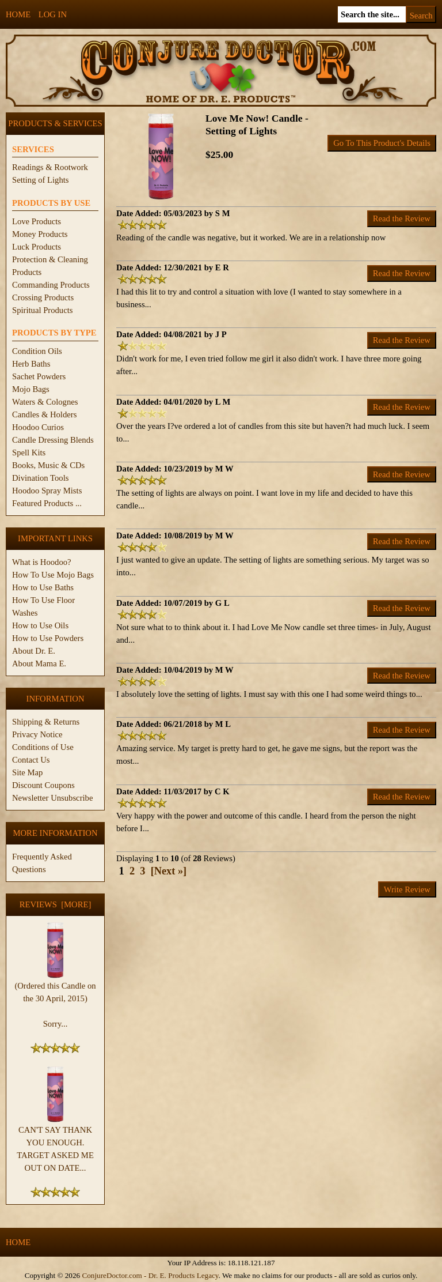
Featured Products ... (47, 503)
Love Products (36, 221)
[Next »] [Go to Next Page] (169, 871)
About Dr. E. (33, 650)
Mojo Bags (30, 389)
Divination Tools (40, 477)
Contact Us (31, 759)
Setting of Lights (40, 179)
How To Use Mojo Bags (53, 574)
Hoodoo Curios (38, 427)
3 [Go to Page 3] (142, 871)
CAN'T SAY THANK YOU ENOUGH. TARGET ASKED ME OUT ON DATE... (55, 1144)
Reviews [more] (56, 904)
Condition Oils (37, 351)
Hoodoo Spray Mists (47, 490)
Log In (53, 14)
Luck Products (36, 246)
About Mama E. (39, 663)
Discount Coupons (43, 785)
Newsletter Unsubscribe (52, 797)
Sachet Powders (39, 376)
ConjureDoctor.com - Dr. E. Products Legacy (150, 1275)
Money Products (39, 234)
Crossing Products (43, 297)
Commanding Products (51, 284)
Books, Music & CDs (48, 465)
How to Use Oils (40, 625)
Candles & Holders (44, 414)
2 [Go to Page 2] (132, 871)
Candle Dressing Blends (53, 439)
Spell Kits (28, 452)
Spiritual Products (42, 310)
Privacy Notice (37, 734)
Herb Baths (31, 363)
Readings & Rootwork (50, 167)
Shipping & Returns (45, 721)
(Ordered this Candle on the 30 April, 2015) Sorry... (55, 1000)
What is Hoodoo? (41, 562)
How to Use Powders (47, 638)
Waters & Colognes (45, 401)
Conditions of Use (43, 747)
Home (18, 14)
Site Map (27, 772)
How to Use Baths (43, 587)
